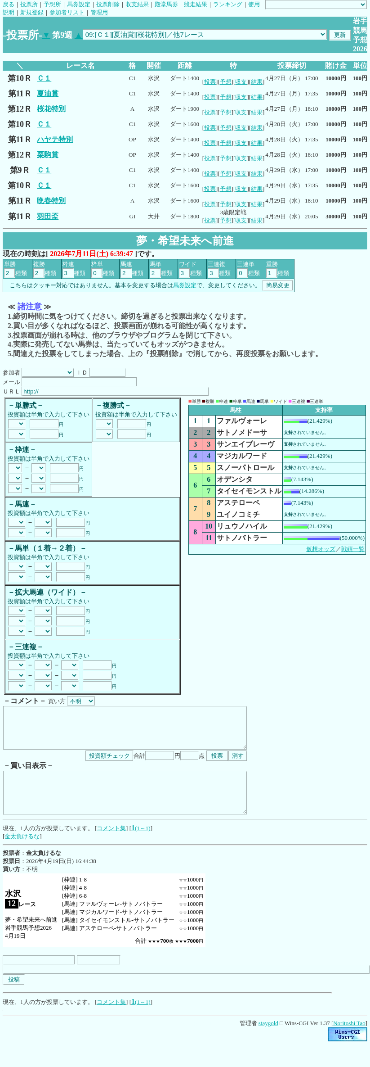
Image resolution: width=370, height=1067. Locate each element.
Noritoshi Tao (349, 1039)
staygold (268, 1039)
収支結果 (137, 4)
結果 (257, 81)
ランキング (227, 4)
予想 (226, 81)
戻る (8, 4)
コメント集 (111, 844)
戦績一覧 (353, 549)
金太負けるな (22, 852)
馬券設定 (78, 4)
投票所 (29, 4)
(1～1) (143, 844)
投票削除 (108, 4)
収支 (241, 81)
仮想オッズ (320, 549)
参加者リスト (67, 12)
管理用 (99, 12)
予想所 (52, 4)
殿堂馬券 (166, 4)
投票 (210, 81)
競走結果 (195, 4)
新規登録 (32, 12)
